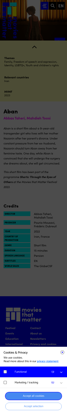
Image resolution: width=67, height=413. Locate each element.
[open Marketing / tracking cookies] (61, 383)
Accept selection (33, 406)
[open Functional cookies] (61, 372)
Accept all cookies (33, 396)
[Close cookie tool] (62, 352)
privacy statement (47, 361)
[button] (35, 371)
